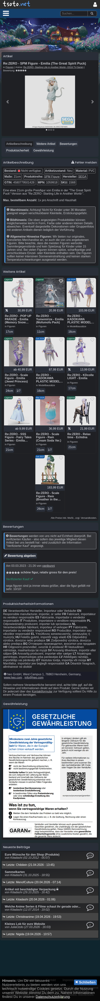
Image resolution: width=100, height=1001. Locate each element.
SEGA (82, 176)
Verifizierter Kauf (19, 579)
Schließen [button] (85, 982)
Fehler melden (84, 162)
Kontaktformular (42, 691)
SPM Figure (52, 176)
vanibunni (48, 565)
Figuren (10, 67)
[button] (6, 13)
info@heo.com (34, 677)
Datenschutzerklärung (53, 997)
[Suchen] (92, 13)
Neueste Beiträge (16, 847)
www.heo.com (13, 677)
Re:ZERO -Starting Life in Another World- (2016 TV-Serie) (53, 67)
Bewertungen (68, 143)
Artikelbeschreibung (19, 143)
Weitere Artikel (45, 143)
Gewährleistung (43, 150)
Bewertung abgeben (20, 555)
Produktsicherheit (17, 150)
